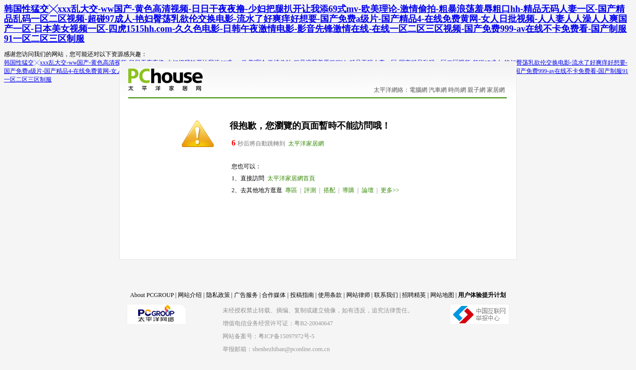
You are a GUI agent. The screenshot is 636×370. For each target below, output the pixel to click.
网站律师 (358, 295)
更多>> (390, 190)
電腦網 (418, 89)
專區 (291, 190)
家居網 (496, 89)
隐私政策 (218, 295)
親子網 (476, 89)
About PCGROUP (152, 295)
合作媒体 (274, 295)
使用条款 (330, 295)
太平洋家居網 (306, 143)
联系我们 (386, 295)
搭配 (329, 190)
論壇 (368, 190)
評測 (310, 190)
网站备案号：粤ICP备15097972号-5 (269, 336)
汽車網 (438, 89)
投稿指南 (302, 295)
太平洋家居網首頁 (291, 178)
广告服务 (246, 295)
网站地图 (442, 295)
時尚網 (457, 89)
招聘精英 (414, 295)
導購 (348, 190)
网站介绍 (190, 295)
